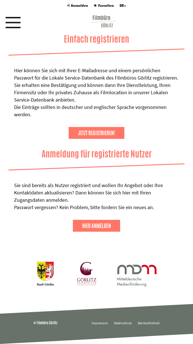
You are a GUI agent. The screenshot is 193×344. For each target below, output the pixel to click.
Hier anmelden (96, 225)
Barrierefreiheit (149, 323)
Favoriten (104, 5)
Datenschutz (123, 323)
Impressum (100, 323)
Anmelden (77, 5)
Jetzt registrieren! (96, 133)
